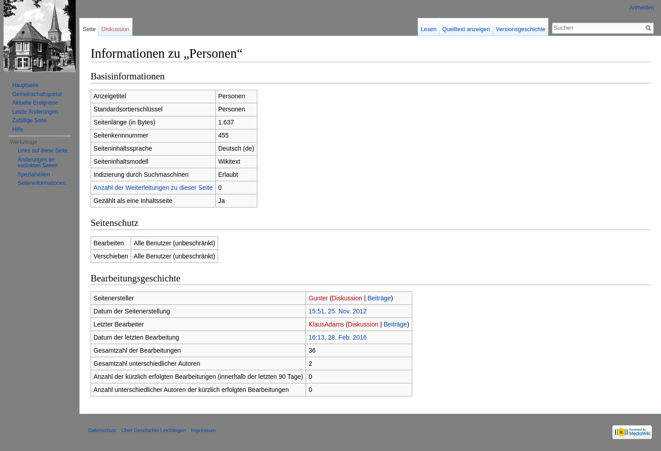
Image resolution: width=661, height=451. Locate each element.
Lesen (429, 29)
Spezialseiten (34, 174)
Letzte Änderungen (35, 112)
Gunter (318, 298)
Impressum (203, 430)
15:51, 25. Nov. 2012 (338, 311)
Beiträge (379, 298)
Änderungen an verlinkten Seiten (38, 162)
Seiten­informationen (42, 183)
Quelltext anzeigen (466, 29)
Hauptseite (25, 85)
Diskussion (347, 298)
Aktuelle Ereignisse (35, 103)
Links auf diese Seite (43, 150)
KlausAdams (326, 324)
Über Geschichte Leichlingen (153, 430)
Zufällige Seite (29, 120)
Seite (89, 29)
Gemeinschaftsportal (37, 94)
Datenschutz (102, 430)
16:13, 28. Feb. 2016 (338, 337)
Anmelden (641, 8)
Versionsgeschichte (520, 29)
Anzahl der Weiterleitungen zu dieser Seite (153, 187)
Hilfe (17, 129)
